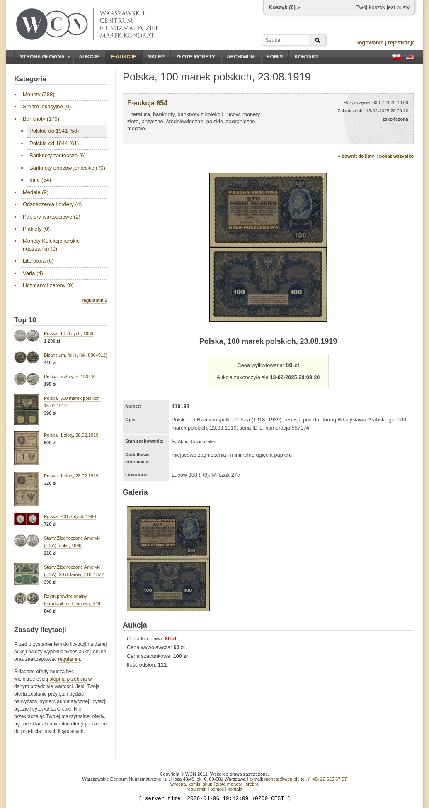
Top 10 (25, 320)
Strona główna (45, 57)
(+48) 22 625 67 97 (327, 778)
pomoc (217, 788)
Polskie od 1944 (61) (54, 143)
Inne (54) (40, 180)
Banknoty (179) (41, 119)
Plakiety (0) (36, 229)
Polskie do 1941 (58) (54, 131)
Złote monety (195, 57)
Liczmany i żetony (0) (48, 285)
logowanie (370, 42)
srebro (252, 783)
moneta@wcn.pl (280, 778)
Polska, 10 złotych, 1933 (68, 333)
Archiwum (241, 57)
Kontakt (306, 57)
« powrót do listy (356, 155)
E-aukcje (123, 57)
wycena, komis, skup (191, 783)
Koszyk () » (284, 7)
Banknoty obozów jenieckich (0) (67, 168)
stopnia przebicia (68, 679)
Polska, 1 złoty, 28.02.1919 (71, 435)
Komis (275, 57)
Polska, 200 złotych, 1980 (70, 516)
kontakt (235, 788)
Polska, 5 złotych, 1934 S (69, 376)
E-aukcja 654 (147, 103)
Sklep (156, 57)
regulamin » (94, 300)
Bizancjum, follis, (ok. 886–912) (75, 355)
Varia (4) (33, 273)
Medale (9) (35, 192)
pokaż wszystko (396, 155)
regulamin (69, 659)
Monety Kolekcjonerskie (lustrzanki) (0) (51, 244)
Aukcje (89, 57)
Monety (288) (39, 94)
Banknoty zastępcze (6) (57, 155)
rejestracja (401, 42)
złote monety (229, 783)
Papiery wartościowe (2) (51, 217)
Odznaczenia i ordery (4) (52, 204)
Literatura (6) (38, 261)
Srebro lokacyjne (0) (47, 106)
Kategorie (30, 79)
